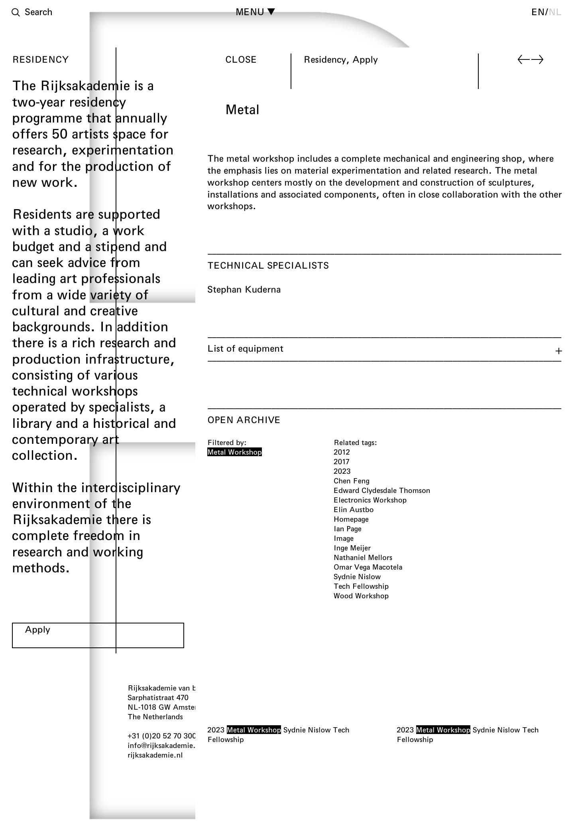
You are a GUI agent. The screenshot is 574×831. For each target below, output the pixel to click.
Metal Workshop (254, 730)
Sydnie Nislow (307, 730)
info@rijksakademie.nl (165, 745)
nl (555, 11)
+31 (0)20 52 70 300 (162, 735)
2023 (215, 730)
